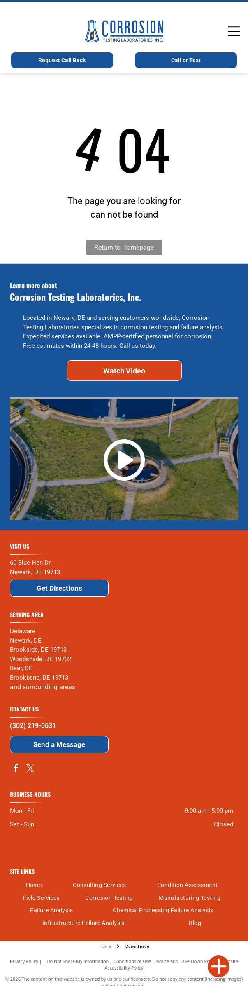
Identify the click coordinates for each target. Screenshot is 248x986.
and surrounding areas (42, 687)
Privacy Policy (24, 961)
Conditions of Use (132, 961)
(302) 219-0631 (33, 726)
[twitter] (30, 769)
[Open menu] (234, 31)
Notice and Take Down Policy (185, 961)
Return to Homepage (124, 247)
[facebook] (16, 769)
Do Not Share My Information (77, 961)
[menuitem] (34, 885)
